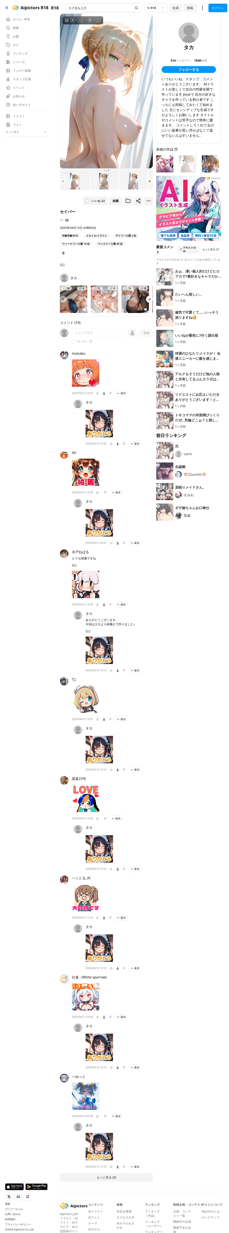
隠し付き (82, 341)
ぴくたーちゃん (14, 1209)
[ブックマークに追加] (128, 201)
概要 (7, 1204)
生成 (175, 8)
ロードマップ (211, 1217)
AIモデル (94, 1229)
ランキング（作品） (152, 1213)
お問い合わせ (13, 1214)
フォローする (188, 69)
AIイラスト (95, 1211)
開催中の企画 (182, 1222)
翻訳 (62, 264)
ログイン (218, 8)
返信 (121, 393)
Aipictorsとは (211, 1211)
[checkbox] (73, 341)
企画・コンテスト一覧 (182, 1213)
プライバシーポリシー (18, 1224)
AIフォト (94, 1217)
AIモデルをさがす (126, 1225)
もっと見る (210, 249)
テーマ (92, 1223)
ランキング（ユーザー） (154, 1224)
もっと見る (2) (106, 1177)
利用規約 (10, 1219)
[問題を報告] (110, 393)
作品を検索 (124, 1211)
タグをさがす (126, 1217)
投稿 (190, 8)
